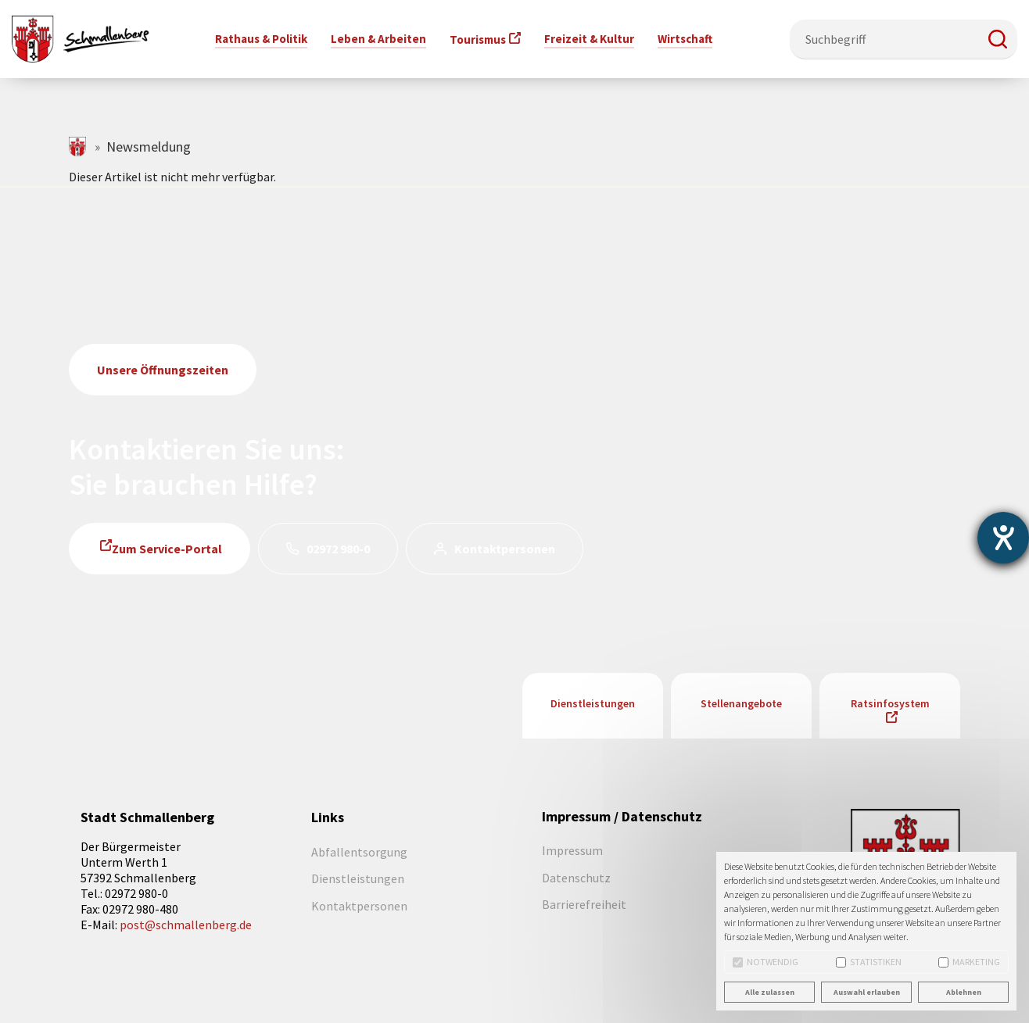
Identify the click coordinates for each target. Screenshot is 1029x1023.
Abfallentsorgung (359, 852)
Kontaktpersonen (504, 548)
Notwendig (765, 962)
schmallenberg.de (78, 147)
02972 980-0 (338, 548)
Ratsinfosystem (890, 703)
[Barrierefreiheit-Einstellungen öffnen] (1003, 537)
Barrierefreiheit (584, 904)
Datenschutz (576, 877)
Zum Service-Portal (167, 548)
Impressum (572, 850)
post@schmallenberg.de (186, 924)
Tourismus (478, 39)
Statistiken (869, 962)
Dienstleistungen (592, 703)
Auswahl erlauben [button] (867, 992)
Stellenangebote (741, 703)
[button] (997, 39)
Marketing (969, 962)
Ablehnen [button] (963, 992)
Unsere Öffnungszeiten (162, 369)
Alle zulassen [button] (769, 992)
